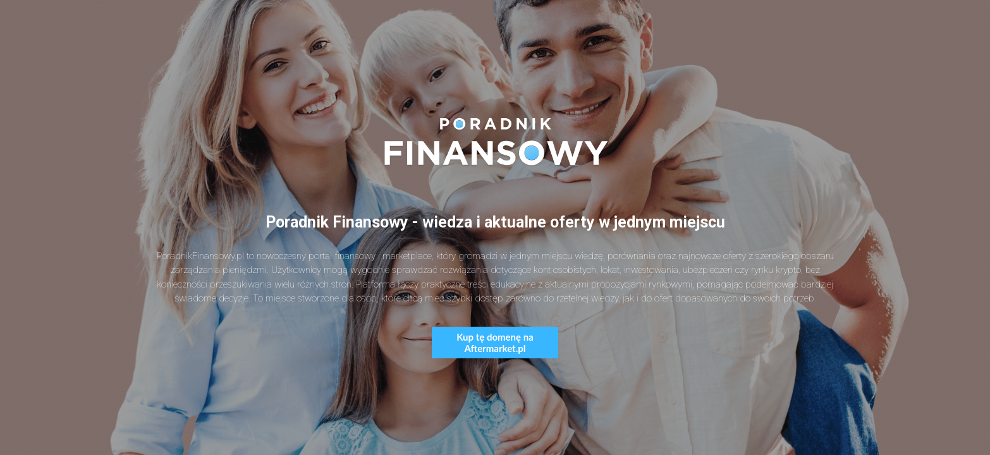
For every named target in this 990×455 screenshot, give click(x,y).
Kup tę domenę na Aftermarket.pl (495, 342)
